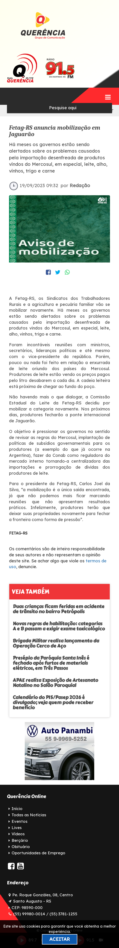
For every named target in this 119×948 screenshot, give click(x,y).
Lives (17, 827)
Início (17, 808)
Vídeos (18, 833)
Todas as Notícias (29, 814)
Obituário (21, 846)
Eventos (19, 821)
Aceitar (59, 939)
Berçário (20, 840)
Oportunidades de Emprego (38, 852)
